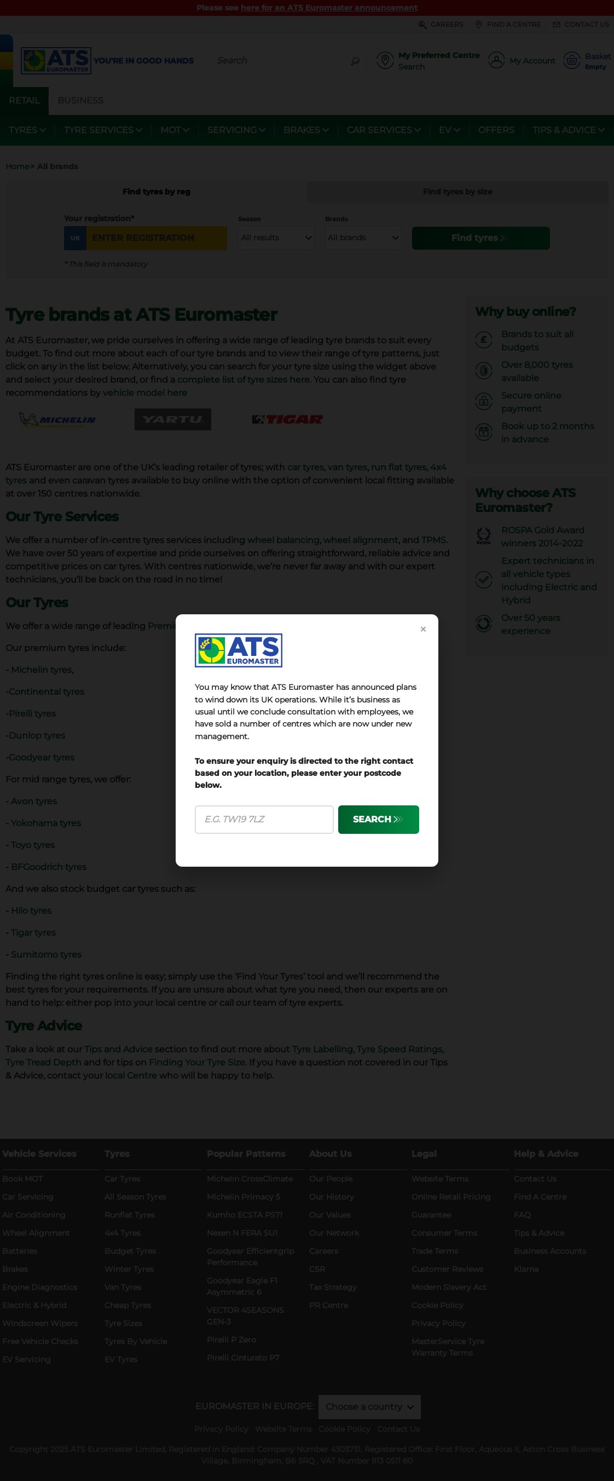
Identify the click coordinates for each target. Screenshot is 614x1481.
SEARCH (372, 819)
